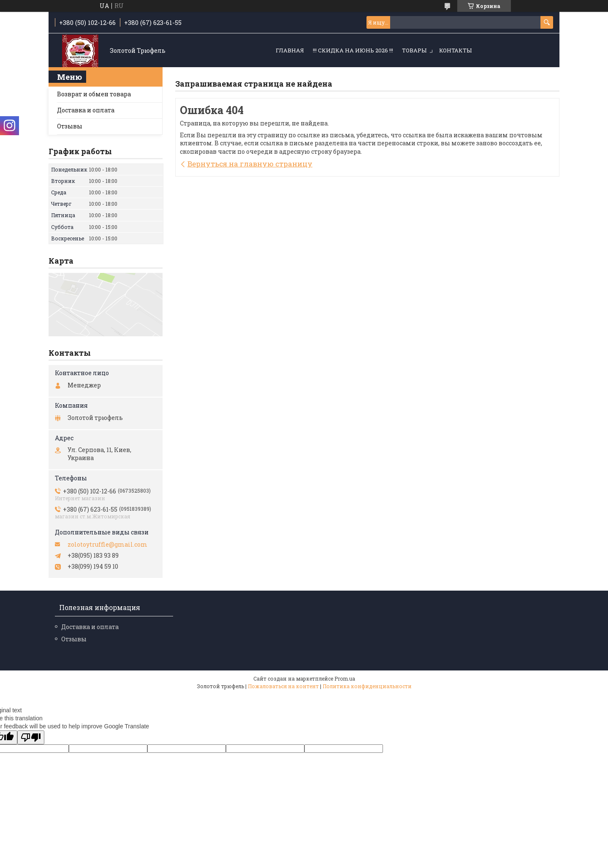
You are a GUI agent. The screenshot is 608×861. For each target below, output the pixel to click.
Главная (290, 50)
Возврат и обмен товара (94, 94)
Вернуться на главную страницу (249, 164)
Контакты (455, 50)
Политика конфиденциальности (367, 686)
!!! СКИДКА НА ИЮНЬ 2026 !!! (353, 50)
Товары (414, 50)
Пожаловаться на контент (283, 686)
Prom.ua (344, 678)
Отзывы (69, 126)
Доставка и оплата (85, 110)
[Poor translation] (30, 737)
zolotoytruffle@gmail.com (107, 544)
